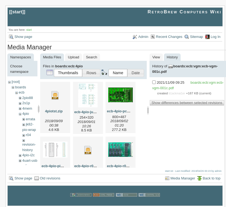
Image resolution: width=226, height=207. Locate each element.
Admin (143, 37)
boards (20, 87)
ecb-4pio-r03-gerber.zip (93, 166)
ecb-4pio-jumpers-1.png (94, 112)
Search (91, 57)
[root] (15, 82)
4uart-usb (29, 160)
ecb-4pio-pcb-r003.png (126, 111)
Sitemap (196, 37)
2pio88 (27, 98)
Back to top (212, 177)
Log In (216, 37)
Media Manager (183, 177)
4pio (25, 114)
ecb (21, 92)
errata (30, 119)
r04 (28, 135)
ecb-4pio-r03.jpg (120, 166)
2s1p (26, 103)
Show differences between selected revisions (186, 103)
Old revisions (50, 177)
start (17, 11)
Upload (73, 57)
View (156, 57)
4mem (27, 108)
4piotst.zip (54, 111)
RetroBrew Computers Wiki (185, 11)
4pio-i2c (28, 155)
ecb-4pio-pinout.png (59, 166)
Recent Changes (169, 37)
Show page (23, 37)
